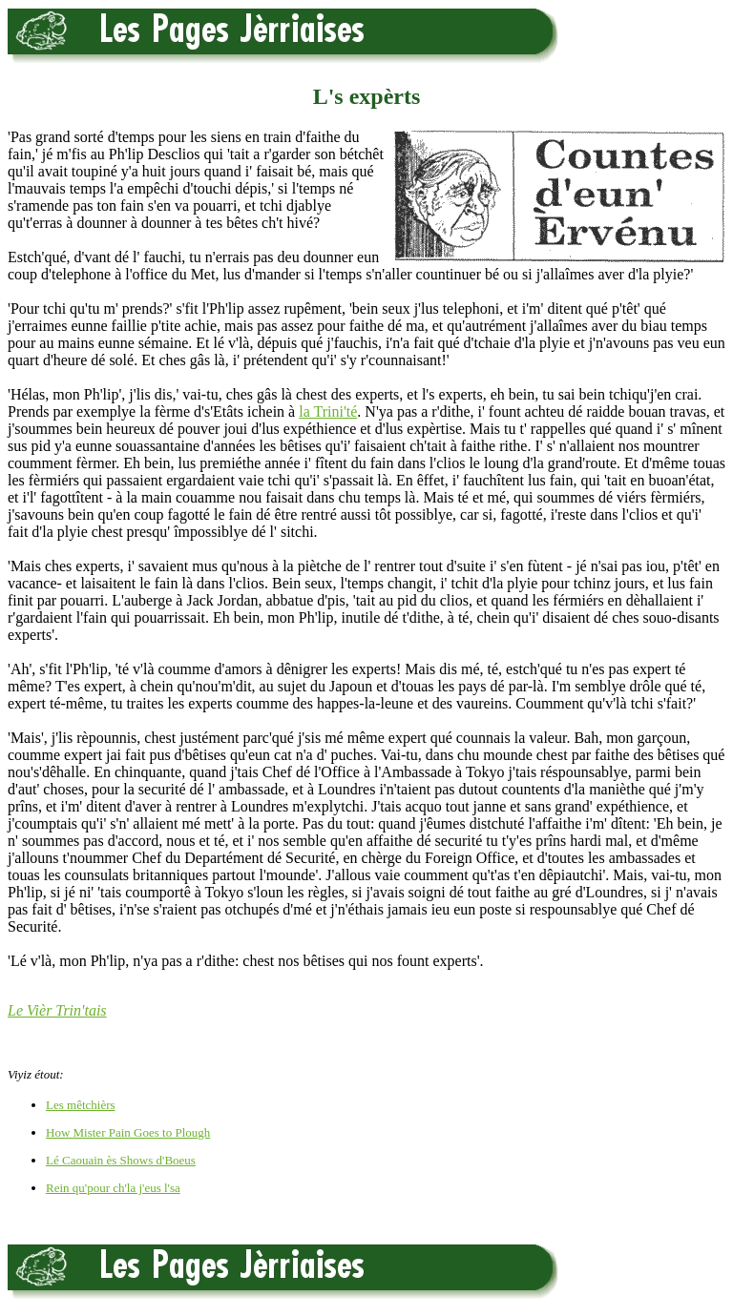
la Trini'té (328, 411)
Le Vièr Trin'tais (57, 1010)
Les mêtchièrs (80, 1105)
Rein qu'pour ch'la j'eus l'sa (113, 1188)
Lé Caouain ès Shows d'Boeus (121, 1160)
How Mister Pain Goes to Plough (128, 1132)
